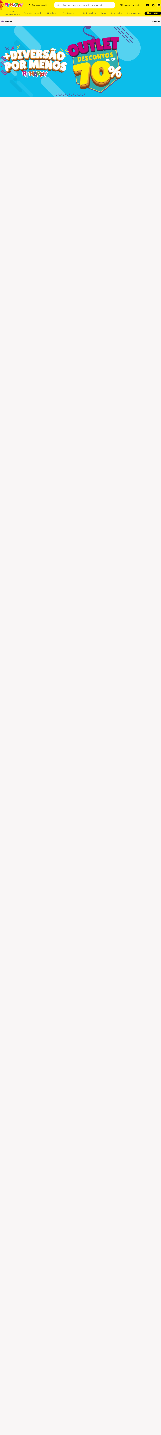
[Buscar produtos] (58, 5)
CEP (46, 5)
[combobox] (84, 5)
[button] (46, 5)
